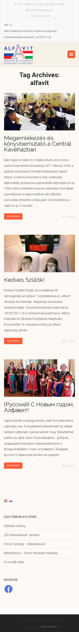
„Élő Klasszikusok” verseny (22, 535)
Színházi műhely (14, 526)
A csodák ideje (14, 562)
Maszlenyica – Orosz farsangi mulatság (30, 553)
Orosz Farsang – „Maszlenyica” (25, 544)
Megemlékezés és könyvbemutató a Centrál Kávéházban (37, 144)
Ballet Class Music (49, 627)
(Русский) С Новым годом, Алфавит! (39, 408)
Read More (15, 212)
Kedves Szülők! (25, 281)
